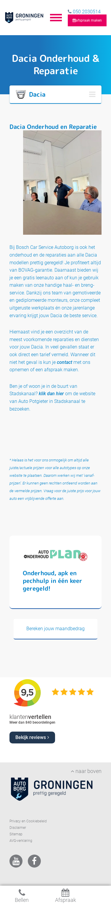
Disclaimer (17, 828)
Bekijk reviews (32, 737)
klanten (30, 716)
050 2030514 (86, 11)
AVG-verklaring (20, 841)
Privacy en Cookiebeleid (28, 821)
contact (64, 362)
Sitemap (15, 834)
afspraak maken (87, 20)
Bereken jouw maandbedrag (55, 628)
